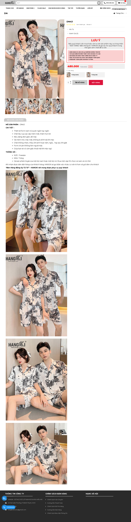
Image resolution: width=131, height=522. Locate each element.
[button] (63, 106)
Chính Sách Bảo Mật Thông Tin (57, 513)
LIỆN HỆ (90, 8)
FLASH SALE (42, 8)
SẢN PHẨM (30, 8)
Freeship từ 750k (120, 7)
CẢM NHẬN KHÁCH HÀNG (56, 8)
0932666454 (10, 507)
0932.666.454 (110, 3)
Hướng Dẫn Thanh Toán (55, 503)
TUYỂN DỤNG (80, 8)
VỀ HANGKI (20, 8)
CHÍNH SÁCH (106, 8)
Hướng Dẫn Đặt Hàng (54, 510)
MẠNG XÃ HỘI (92, 494)
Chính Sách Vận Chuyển (55, 499)
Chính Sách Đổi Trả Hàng (55, 506)
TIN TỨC (70, 8)
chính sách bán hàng (56, 494)
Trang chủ (120, 13)
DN (6, 13)
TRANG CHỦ (10, 8)
